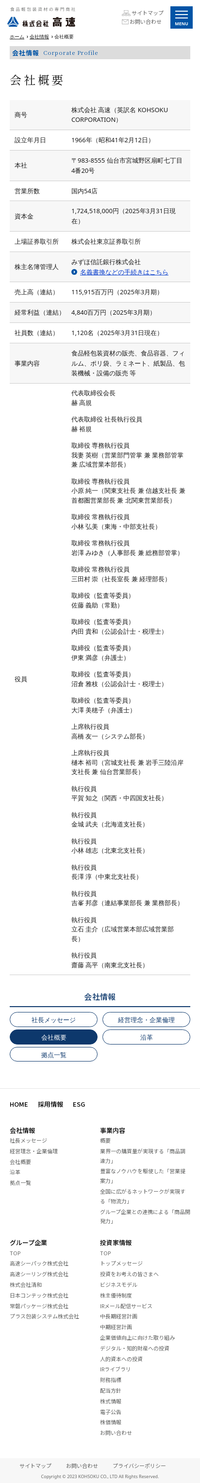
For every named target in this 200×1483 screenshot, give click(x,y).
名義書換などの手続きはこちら (124, 272)
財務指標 (110, 1379)
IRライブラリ (115, 1369)
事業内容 (112, 1130)
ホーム (17, 36)
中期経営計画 (116, 1327)
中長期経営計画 (118, 1316)
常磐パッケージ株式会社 (39, 1306)
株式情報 (110, 1401)
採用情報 (50, 1104)
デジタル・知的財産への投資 (134, 1348)
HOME (19, 1104)
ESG (79, 1104)
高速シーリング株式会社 (39, 1274)
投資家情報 (116, 1242)
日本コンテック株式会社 (39, 1295)
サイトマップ (148, 13)
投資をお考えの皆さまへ (129, 1274)
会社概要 (54, 1037)
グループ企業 (28, 1242)
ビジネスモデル (118, 1284)
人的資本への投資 (121, 1359)
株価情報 (110, 1422)
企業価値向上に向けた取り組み (137, 1337)
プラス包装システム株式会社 (44, 1316)
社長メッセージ (54, 1019)
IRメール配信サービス (126, 1306)
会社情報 (39, 36)
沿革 (146, 1037)
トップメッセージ (121, 1263)
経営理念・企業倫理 (146, 1019)
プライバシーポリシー (139, 1465)
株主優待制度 (116, 1295)
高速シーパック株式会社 (39, 1263)
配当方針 (110, 1390)
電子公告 (110, 1412)
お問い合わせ (146, 21)
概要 (105, 1140)
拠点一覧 (54, 1054)
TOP (15, 1253)
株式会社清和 (26, 1284)
